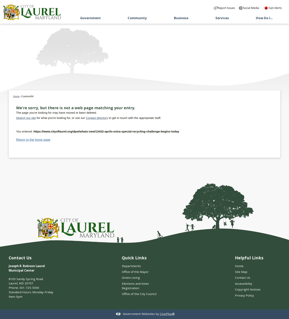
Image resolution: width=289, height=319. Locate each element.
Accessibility (243, 283)
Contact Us (242, 277)
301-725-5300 (29, 288)
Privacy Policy (244, 295)
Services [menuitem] (222, 18)
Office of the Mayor (135, 272)
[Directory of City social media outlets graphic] (250, 8)
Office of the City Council (139, 294)
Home (16, 96)
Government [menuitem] (90, 18)
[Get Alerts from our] (275, 8)
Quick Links (134, 258)
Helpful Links (249, 258)
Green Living (131, 277)
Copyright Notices (248, 289)
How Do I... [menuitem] (264, 18)
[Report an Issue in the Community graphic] (224, 8)
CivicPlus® (167, 314)
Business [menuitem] (181, 18)
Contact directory (97, 118)
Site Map (241, 272)
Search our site (26, 118)
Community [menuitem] (137, 18)
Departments (131, 266)
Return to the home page (33, 139)
